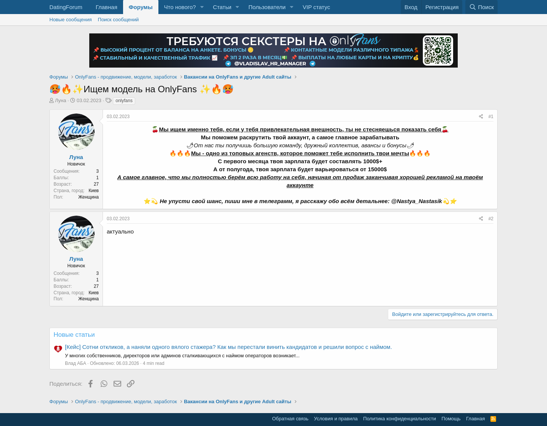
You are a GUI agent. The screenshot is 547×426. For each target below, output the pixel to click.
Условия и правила (336, 418)
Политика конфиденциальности (399, 418)
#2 (491, 218)
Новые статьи (74, 334)
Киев (94, 190)
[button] (201, 7)
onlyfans (124, 100)
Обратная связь (290, 418)
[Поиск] (481, 7)
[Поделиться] (481, 116)
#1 (491, 116)
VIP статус (316, 7)
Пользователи (267, 7)
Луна (60, 100)
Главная (106, 7)
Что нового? (180, 7)
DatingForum (65, 7)
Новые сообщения (70, 19)
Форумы (141, 7)
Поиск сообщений (118, 19)
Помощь (450, 418)
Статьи (222, 7)
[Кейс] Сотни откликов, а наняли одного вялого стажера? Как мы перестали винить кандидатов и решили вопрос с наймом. (228, 347)
